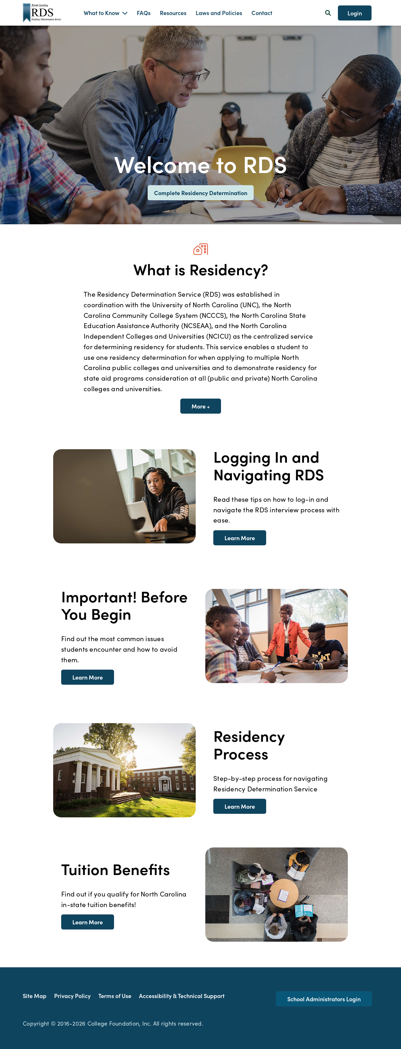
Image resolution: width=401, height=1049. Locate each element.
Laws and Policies (219, 13)
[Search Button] (328, 12)
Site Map (34, 996)
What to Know (101, 13)
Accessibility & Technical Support (182, 996)
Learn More (240, 538)
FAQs (144, 13)
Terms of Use (114, 996)
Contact (261, 13)
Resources (173, 13)
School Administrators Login (324, 999)
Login (355, 13)
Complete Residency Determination (200, 193)
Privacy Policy (72, 996)
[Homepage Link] (48, 13)
